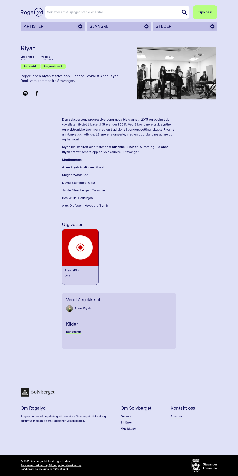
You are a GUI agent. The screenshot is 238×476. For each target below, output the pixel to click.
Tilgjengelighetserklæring (65, 465)
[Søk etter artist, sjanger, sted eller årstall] (121, 12)
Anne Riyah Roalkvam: (78, 167)
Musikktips (128, 428)
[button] (176, 73)
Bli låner (126, 422)
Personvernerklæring (34, 465)
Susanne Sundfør (125, 147)
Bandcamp (73, 331)
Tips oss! (205, 12)
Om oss (126, 416)
